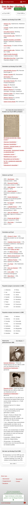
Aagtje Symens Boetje (9, 101)
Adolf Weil (10, 247)
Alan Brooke (11, 179)
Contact (18, 481)
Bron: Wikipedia (19, 340)
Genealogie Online (9, 1)
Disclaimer (5, 483)
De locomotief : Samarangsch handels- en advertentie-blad (14, 151)
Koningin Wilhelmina (9, 363)
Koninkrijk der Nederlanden (11, 368)
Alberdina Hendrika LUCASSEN (12, 39)
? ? (4, 48)
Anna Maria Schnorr (9, 31)
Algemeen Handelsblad (10, 142)
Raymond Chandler (13, 183)
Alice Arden (11, 222)
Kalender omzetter (20, 8)
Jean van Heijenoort (13, 212)
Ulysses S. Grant (12, 236)
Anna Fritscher (7, 45)
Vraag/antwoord (6, 481)
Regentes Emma (8, 388)
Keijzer (5, 85)
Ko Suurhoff (11, 202)
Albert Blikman (7, 87)
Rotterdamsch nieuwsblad (10, 165)
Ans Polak (10, 264)
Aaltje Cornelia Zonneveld (10, 54)
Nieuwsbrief (19, 479)
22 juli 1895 (6, 13)
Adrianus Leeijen (8, 93)
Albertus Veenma (8, 89)
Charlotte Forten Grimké (14, 242)
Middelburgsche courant (10, 156)
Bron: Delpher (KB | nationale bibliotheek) (14, 109)
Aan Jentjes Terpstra (9, 81)
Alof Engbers (7, 76)
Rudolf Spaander (12, 191)
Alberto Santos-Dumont (14, 255)
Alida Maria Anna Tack (9, 58)
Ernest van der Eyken (13, 218)
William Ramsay (13, 251)
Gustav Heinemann (13, 197)
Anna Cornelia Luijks (9, 35)
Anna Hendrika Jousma (10, 70)
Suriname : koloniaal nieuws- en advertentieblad (12, 147)
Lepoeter (6, 27)
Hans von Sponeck (13, 268)
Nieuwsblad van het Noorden (11, 159)
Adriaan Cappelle (8, 74)
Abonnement (5, 478)
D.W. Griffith (11, 272)
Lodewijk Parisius (12, 206)
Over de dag (7, 6)
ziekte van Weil (15, 249)
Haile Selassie (11, 187)
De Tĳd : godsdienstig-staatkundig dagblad (13, 162)
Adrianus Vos (7, 23)
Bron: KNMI (12, 463)
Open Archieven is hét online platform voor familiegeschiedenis (14, 498)
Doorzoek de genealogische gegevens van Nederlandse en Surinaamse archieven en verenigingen (13, 492)
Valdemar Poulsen (12, 259)
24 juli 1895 (21, 13)
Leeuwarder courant (9, 154)
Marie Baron (11, 276)
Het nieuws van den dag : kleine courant (12, 138)
